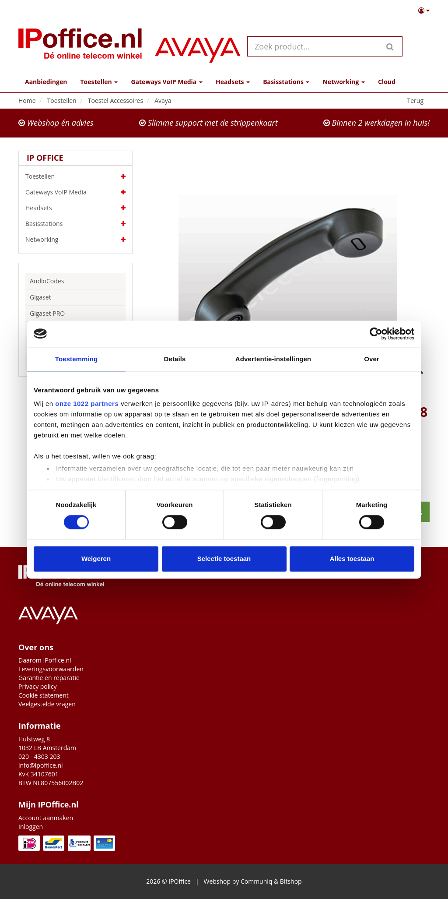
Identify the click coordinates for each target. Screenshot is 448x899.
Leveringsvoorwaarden (51, 669)
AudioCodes (47, 281)
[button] (424, 10)
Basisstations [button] (286, 82)
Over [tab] (371, 359)
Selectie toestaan (224, 558)
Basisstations (75, 223)
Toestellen (75, 176)
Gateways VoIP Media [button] (166, 82)
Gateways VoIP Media (75, 192)
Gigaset (40, 297)
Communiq (256, 881)
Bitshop (291, 881)
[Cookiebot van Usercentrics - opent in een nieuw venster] (376, 333)
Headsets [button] (233, 82)
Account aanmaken (45, 818)
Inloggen (30, 826)
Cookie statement (43, 695)
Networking (75, 239)
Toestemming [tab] (76, 359)
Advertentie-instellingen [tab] (273, 359)
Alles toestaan (352, 558)
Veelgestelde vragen (47, 704)
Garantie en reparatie (49, 677)
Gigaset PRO (47, 313)
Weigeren (96, 558)
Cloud (387, 82)
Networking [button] (343, 82)
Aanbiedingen (46, 82)
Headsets (75, 208)
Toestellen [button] (99, 82)
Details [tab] (175, 359)
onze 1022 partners (87, 403)
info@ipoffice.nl (40, 765)
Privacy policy (37, 686)
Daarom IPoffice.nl (44, 660)
